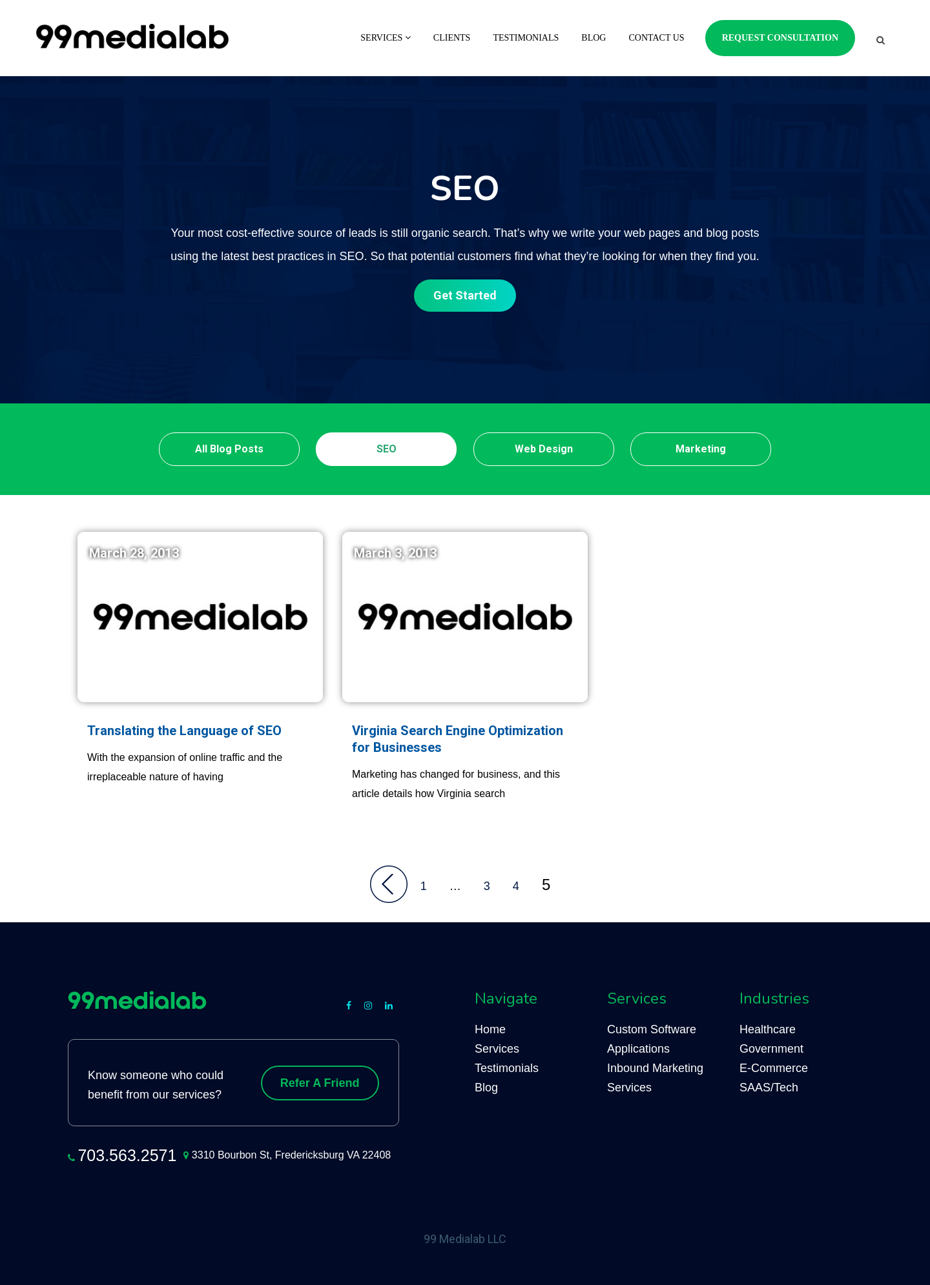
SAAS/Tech (768, 1087)
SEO (387, 449)
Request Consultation (780, 38)
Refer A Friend (320, 1083)
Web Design (544, 449)
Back (389, 884)
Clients (452, 38)
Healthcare (767, 1029)
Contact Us (656, 38)
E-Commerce (773, 1068)
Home (490, 1029)
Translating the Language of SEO (184, 730)
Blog (593, 38)
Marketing (701, 449)
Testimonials (526, 38)
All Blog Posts (229, 449)
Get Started (465, 295)
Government (771, 1048)
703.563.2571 (127, 1155)
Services (385, 38)
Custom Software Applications (651, 1039)
